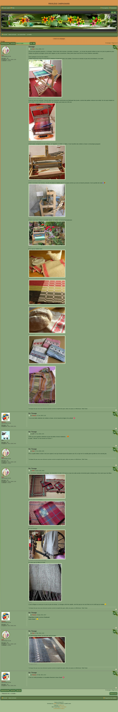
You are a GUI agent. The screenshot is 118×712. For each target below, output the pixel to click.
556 (7, 58)
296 (7, 442)
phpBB (54, 703)
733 (7, 425)
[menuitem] (12, 8)
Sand (2, 55)
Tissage (2, 41)
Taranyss (3, 422)
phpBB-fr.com (61, 705)
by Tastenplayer (63, 706)
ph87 (2, 440)
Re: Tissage (33, 413)
